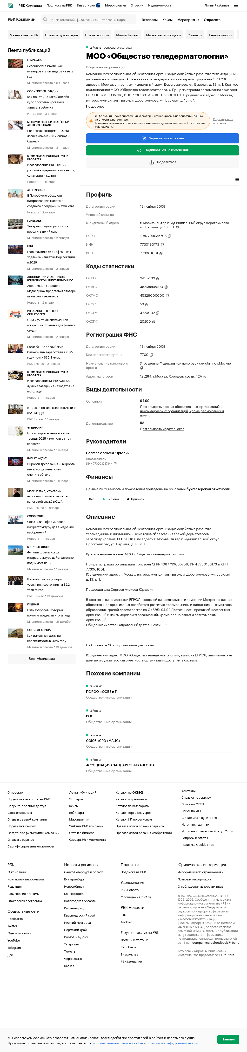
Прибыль (135, 499)
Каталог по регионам (131, 872)
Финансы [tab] (113, 180)
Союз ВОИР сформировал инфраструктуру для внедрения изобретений (50, 526)
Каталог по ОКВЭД (129, 865)
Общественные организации (105, 66)
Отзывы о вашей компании (27, 892)
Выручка (111, 499)
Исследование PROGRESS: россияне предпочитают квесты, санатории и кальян (51, 169)
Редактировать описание (223, 120)
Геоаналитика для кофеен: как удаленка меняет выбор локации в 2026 (51, 256)
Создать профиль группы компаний (33, 906)
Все (91, 499)
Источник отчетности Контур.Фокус (207, 904)
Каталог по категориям (132, 879)
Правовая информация (194, 952)
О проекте (212, 20)
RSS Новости (130, 963)
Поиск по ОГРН (192, 877)
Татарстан (71, 1017)
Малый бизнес (127, 34)
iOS (123, 988)
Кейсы (167, 20)
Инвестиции (88, 5)
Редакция (14, 959)
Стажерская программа (24, 974)
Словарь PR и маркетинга (87, 912)
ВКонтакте (15, 991)
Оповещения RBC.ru (136, 970)
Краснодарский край (79, 988)
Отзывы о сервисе (20, 912)
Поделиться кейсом (21, 899)
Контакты (188, 864)
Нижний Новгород (77, 995)
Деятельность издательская (162, 428)
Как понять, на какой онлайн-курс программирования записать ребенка (48, 101)
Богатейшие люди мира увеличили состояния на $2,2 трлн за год (48, 584)
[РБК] (10, 5)
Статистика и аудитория (199, 890)
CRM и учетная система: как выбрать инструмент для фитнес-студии (51, 324)
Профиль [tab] (93, 180)
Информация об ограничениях (200, 945)
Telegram (14, 1020)
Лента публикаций (29, 50)
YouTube (13, 1013)
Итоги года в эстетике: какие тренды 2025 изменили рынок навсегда (49, 438)
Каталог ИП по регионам (134, 892)
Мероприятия (115, 5)
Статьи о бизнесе (81, 906)
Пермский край (75, 1003)
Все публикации (41, 659)
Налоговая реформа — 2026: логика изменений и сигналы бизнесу (48, 135)
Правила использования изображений (144, 906)
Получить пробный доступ (26, 879)
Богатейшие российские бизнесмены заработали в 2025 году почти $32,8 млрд (50, 351)
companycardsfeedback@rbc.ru (216, 1015)
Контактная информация (25, 952)
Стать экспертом (19, 885)
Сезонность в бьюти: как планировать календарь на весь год (50, 70)
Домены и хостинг (134, 1013)
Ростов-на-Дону (76, 1010)
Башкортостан (75, 966)
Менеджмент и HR (24, 34)
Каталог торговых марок (134, 885)
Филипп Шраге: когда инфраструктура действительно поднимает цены (50, 557)
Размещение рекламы (23, 966)
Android (126, 995)
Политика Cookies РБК (197, 917)
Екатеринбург (74, 952)
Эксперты (150, 20)
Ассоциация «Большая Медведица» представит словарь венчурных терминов (51, 290)
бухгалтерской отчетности (208, 489)
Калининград (74, 981)
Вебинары (76, 885)
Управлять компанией (162, 138)
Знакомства (129, 1027)
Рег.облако (129, 1020)
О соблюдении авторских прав (200, 959)
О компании (16, 945)
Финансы (194, 34)
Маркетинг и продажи (163, 34)
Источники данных (195, 897)
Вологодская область (79, 974)
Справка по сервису (196, 870)
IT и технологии (97, 34)
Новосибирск (74, 959)
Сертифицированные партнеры (30, 919)
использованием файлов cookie (118, 1042)
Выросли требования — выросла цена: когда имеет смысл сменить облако (51, 468)
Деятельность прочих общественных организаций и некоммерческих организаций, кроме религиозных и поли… (182, 410)
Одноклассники (19, 1006)
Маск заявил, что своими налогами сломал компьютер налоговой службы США (48, 495)
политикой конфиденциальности (172, 1042)
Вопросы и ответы (194, 911)
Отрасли (137, 5)
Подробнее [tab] (95, 106)
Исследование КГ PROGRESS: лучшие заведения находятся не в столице (50, 385)
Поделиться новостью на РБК (28, 872)
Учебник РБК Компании (86, 899)
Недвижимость (159, 5)
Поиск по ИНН (191, 884)
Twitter (12, 999)
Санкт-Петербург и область (84, 945)
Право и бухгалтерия (61, 34)
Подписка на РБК (59, 5)
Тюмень (69, 1024)
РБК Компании (30, 5)
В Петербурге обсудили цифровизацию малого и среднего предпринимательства (50, 200)
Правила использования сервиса (140, 899)
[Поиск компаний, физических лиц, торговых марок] (88, 19)
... (178, 4)
